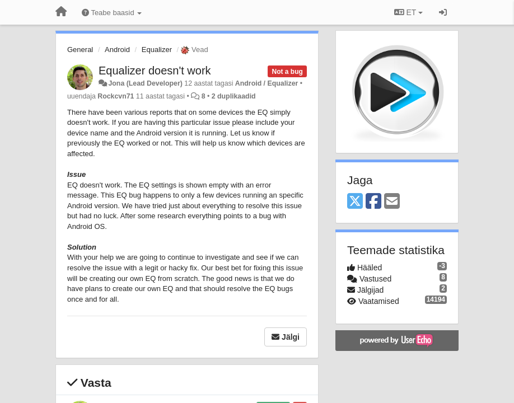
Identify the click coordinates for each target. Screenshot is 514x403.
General (80, 49)
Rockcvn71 (115, 96)
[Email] (392, 202)
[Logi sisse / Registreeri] (443, 12)
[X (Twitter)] (355, 202)
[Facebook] (373, 202)
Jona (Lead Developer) (145, 83)
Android (117, 49)
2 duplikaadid (234, 96)
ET (408, 12)
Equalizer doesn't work (155, 70)
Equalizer (157, 49)
